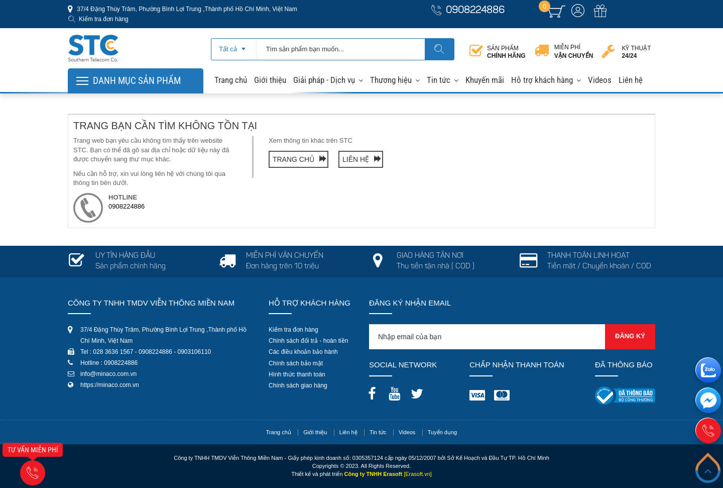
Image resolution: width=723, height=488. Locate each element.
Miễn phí (573, 52)
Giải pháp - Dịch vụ (324, 80)
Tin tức (438, 80)
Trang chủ (230, 80)
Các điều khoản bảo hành (303, 351)
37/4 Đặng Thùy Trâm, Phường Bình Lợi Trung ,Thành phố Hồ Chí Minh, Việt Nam (186, 9)
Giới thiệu (270, 80)
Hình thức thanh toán (297, 374)
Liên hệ (631, 80)
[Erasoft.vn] (418, 474)
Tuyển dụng (442, 432)
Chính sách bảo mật (296, 363)
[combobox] (233, 46)
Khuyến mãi (484, 80)
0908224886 (475, 11)
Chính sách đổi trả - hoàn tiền (308, 340)
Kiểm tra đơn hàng (104, 19)
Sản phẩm (506, 52)
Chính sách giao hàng (298, 385)
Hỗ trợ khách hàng (542, 80)
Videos (600, 80)
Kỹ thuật (636, 52)
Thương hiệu (391, 80)
